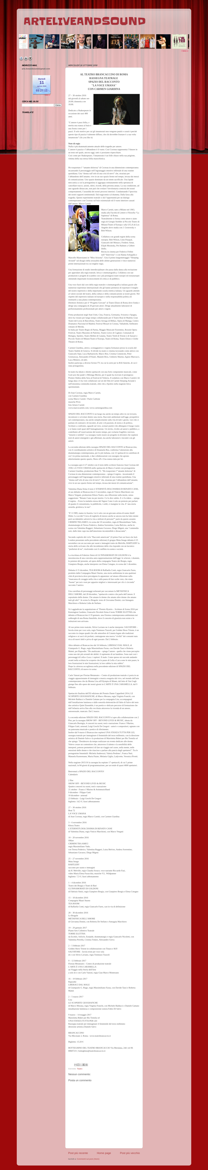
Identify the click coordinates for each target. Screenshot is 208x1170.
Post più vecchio (130, 1153)
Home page (104, 1153)
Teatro (79, 1069)
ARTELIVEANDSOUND (84, 21)
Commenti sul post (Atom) (88, 1159)
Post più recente (78, 1153)
